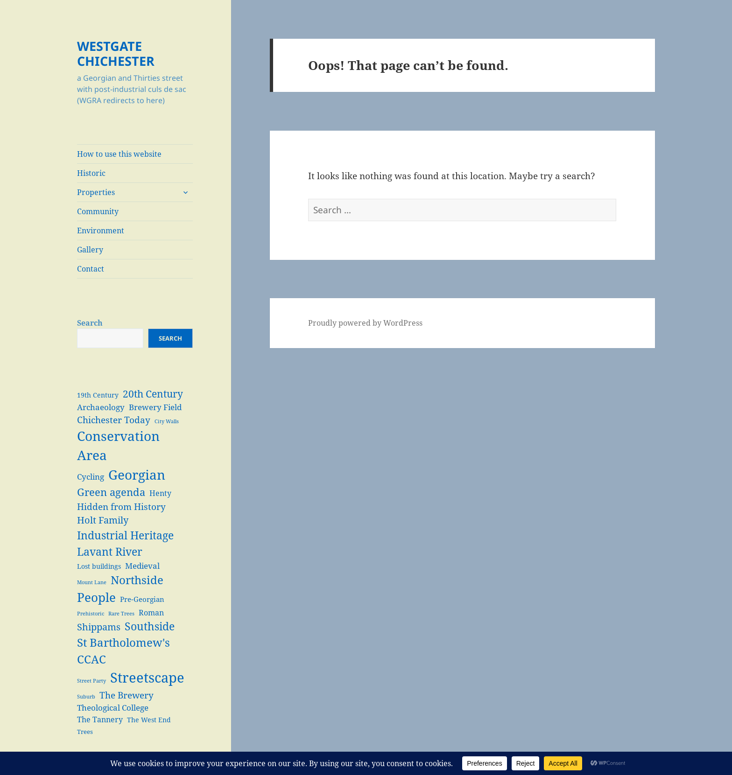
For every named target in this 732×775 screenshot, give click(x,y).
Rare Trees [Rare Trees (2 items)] (121, 613)
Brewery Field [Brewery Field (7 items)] (155, 407)
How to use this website (119, 154)
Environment (100, 230)
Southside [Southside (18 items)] (150, 626)
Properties (96, 192)
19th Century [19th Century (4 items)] (98, 395)
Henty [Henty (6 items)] (160, 493)
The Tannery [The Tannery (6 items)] (100, 719)
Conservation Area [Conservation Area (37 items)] (118, 445)
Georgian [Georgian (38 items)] (136, 474)
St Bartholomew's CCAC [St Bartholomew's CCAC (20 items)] (123, 651)
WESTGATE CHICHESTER (116, 53)
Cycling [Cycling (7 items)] (90, 476)
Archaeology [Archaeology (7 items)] (101, 407)
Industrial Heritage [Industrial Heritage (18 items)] (125, 535)
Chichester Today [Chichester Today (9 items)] (113, 420)
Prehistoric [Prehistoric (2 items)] (90, 613)
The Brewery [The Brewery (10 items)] (126, 695)
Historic (91, 173)
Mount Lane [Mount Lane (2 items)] (91, 582)
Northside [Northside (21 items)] (137, 579)
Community (98, 211)
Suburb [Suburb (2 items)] (86, 696)
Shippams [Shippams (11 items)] (98, 627)
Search (90, 323)
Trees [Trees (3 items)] (85, 732)
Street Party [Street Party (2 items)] (91, 680)
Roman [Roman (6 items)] (151, 612)
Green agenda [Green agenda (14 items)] (111, 492)
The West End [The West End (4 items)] (149, 719)
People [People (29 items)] (96, 597)
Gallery (90, 249)
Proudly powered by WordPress (365, 323)
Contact (90, 269)
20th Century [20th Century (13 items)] (153, 393)
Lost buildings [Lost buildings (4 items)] (99, 566)
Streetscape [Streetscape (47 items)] (147, 677)
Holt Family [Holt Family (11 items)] (102, 520)
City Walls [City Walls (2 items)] (167, 421)
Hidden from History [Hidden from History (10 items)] (121, 506)
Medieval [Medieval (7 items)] (142, 565)
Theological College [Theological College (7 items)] (112, 707)
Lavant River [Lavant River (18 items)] (109, 551)
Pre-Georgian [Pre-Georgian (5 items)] (142, 599)
